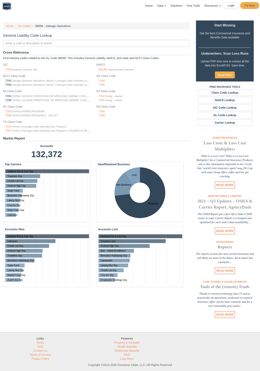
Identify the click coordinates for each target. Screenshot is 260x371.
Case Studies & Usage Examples (225, 281)
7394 (101, 80)
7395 (101, 100)
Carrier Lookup (225, 122)
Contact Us (40, 350)
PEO (127, 354)
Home (149, 5)
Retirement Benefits (127, 350)
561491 (103, 69)
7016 (8, 126)
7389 (8, 69)
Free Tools (193, 5)
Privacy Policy (40, 358)
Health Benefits (127, 346)
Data (161, 5)
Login (231, 5)
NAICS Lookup (225, 100)
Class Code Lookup (225, 92)
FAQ (40, 346)
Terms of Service (40, 354)
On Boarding (225, 242)
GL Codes (24, 26)
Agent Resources (224, 137)
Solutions (176, 5)
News (40, 342)
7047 (8, 130)
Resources (212, 5)
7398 (101, 84)
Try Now (249, 5)
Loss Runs (127, 358)
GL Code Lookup (224, 115)
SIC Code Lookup (225, 107)
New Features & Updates (225, 196)
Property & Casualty (127, 342)
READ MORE (225, 185)
